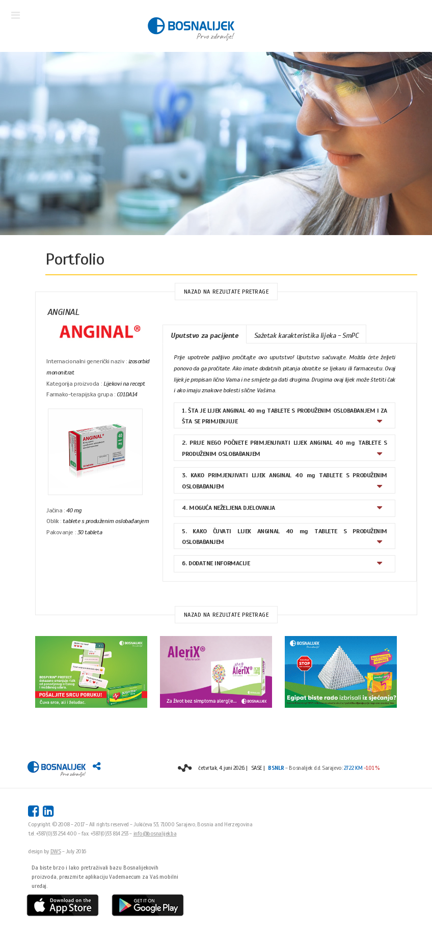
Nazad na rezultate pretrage (226, 291)
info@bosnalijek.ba (155, 833)
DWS (55, 851)
